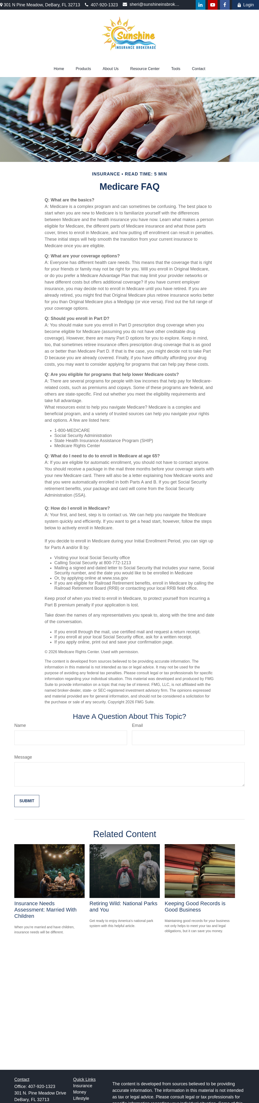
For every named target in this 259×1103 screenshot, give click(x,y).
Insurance (82, 1085)
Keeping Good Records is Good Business (195, 906)
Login (245, 4)
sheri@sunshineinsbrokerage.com (152, 4)
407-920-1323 (101, 4)
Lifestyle (81, 1098)
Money (79, 1092)
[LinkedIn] (200, 5)
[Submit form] (26, 801)
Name (20, 725)
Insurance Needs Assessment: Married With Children (45, 909)
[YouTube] (213, 5)
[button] (59, 69)
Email (137, 725)
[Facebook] (225, 5)
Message (23, 757)
